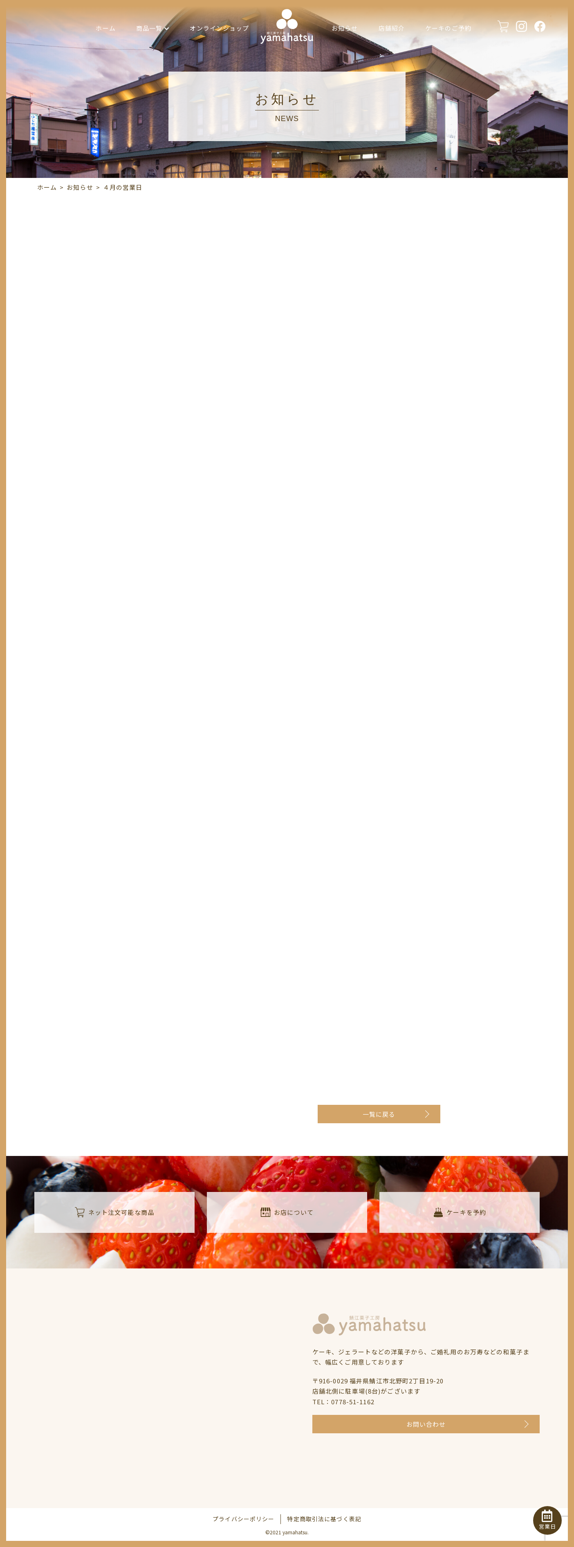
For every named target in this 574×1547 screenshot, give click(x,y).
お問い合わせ (426, 1424)
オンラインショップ (219, 28)
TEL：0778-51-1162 (343, 1401)
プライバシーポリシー (243, 1519)
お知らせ (345, 28)
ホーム (105, 28)
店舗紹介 (392, 28)
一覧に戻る (379, 1114)
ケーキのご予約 (448, 28)
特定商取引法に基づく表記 (324, 1519)
